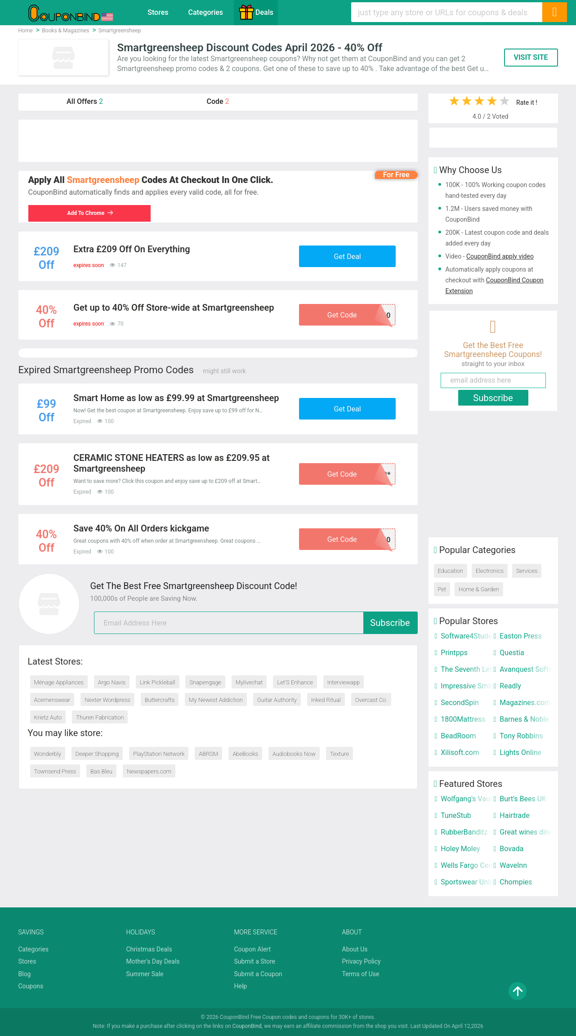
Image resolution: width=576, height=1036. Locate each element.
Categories (205, 12)
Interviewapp (343, 682)
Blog (24, 974)
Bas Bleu (101, 771)
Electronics (490, 570)
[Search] (554, 12)
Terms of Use (361, 974)
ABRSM (208, 753)
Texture (339, 753)
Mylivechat (249, 682)
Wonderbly (47, 753)
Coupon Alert (252, 949)
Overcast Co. (371, 700)
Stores (157, 12)
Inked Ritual (326, 700)
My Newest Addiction (215, 700)
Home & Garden (479, 589)
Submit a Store (255, 961)
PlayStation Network (158, 753)
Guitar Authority (277, 700)
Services (527, 570)
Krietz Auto (48, 717)
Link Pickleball (157, 682)
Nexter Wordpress (107, 700)
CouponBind (247, 1026)
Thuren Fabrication (100, 717)
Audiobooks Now (294, 753)
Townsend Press (55, 771)
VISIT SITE (530, 57)
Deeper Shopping (97, 753)
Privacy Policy (361, 961)
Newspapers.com (149, 771)
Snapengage (205, 682)
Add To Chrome (92, 213)
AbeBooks (245, 753)
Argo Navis (111, 682)
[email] (255, 623)
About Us (355, 949)
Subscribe (390, 622)
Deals (255, 12)
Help (240, 986)
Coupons (31, 986)
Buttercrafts (160, 700)
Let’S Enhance (295, 682)
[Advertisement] (218, 141)
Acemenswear (52, 700)
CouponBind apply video (500, 256)
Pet (442, 589)
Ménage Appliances (59, 682)
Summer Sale (145, 974)
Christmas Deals (149, 949)
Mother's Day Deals (153, 961)
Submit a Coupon (258, 974)
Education (450, 570)
